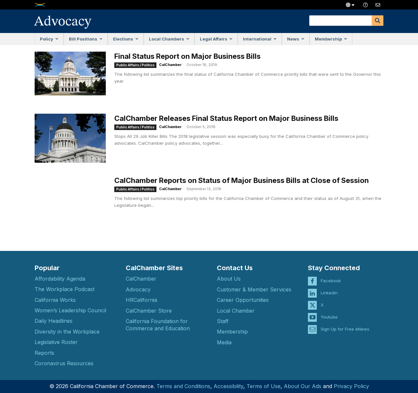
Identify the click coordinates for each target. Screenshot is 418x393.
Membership (331, 38)
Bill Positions (86, 38)
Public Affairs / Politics (135, 65)
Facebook (331, 280)
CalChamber (170, 64)
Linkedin (329, 292)
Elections (125, 38)
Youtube (329, 316)
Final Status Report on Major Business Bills (187, 56)
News (295, 38)
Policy (49, 38)
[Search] (377, 20)
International (260, 38)
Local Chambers (169, 38)
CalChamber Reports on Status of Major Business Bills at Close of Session (241, 180)
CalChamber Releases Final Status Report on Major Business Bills (226, 118)
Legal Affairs (216, 38)
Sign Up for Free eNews (345, 329)
